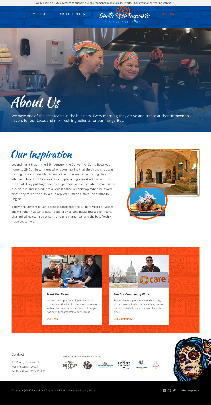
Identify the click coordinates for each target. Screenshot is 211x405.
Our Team (54, 319)
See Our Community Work (131, 294)
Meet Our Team (58, 294)
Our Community (124, 319)
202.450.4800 (38, 371)
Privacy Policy (87, 390)
